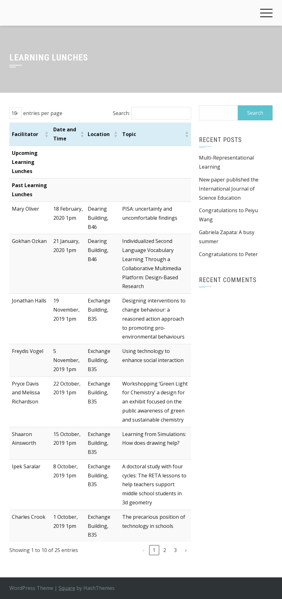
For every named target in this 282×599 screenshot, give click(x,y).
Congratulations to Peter (228, 254)
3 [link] (175, 550)
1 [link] (154, 550)
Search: (121, 113)
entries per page (42, 113)
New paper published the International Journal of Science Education (228, 188)
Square (67, 588)
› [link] (186, 550)
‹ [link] (143, 550)
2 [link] (164, 550)
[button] (46, 134)
